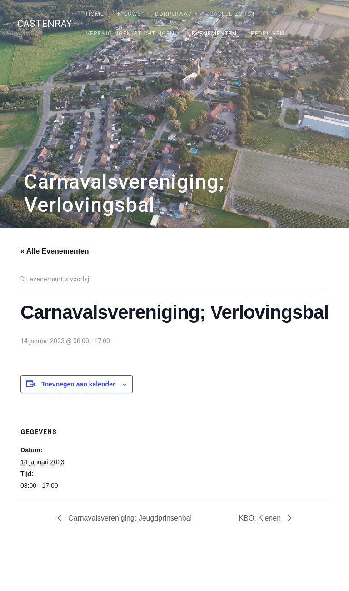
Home (95, 13)
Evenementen (214, 33)
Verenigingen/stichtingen (130, 33)
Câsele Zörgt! (233, 13)
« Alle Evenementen (54, 251)
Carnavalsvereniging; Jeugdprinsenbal (129, 518)
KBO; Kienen (261, 518)
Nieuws (129, 13)
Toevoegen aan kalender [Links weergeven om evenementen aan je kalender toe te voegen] (78, 384)
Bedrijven (267, 33)
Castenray (44, 24)
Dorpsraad (173, 13)
